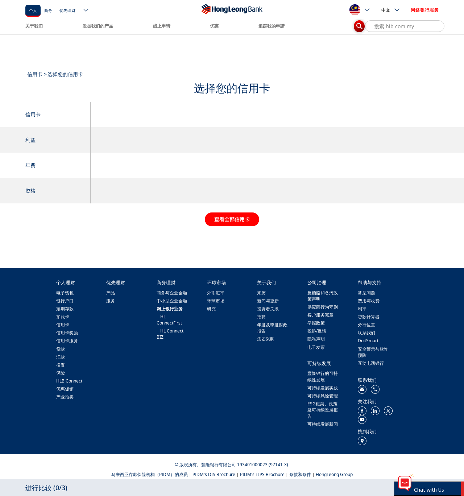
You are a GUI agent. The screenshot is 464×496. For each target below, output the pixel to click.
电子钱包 (65, 293)
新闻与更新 (268, 301)
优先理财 (67, 10)
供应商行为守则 (322, 307)
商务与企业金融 (172, 293)
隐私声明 (316, 339)
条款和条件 (300, 474)
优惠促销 (65, 389)
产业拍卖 (65, 397)
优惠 (214, 26)
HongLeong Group (334, 474)
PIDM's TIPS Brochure (262, 474)
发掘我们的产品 (98, 26)
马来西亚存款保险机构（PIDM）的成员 (149, 474)
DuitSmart (368, 341)
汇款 (60, 357)
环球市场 (215, 301)
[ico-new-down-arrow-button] (86, 11)
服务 (110, 301)
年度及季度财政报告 (272, 328)
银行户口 (65, 301)
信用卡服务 (67, 341)
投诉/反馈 (316, 331)
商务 (48, 10)
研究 (211, 309)
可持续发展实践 (322, 388)
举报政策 (316, 323)
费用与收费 (369, 301)
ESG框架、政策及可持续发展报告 (322, 410)
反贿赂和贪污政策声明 (322, 296)
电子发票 (316, 347)
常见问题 (366, 293)
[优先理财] (67, 10)
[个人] (33, 10)
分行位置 (366, 325)
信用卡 (62, 325)
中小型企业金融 (172, 301)
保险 (60, 373)
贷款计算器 (369, 317)
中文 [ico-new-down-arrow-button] (390, 10)
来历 (261, 293)
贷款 (60, 349)
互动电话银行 (371, 363)
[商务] (48, 10)
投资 (60, 365)
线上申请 (161, 26)
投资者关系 (268, 309)
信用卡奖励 (67, 333)
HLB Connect (69, 381)
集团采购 (265, 339)
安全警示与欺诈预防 (373, 352)
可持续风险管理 (322, 396)
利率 (362, 309)
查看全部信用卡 (232, 219)
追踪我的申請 (271, 26)
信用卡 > (37, 74)
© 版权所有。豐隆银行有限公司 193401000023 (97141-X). (232, 465)
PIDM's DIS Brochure (213, 474)
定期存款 (65, 309)
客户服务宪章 (320, 315)
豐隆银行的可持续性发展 (322, 376)
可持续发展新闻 (322, 424)
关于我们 (34, 26)
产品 (110, 293)
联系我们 (366, 333)
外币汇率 (215, 293)
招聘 (261, 317)
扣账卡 (62, 317)
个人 (33, 10)
